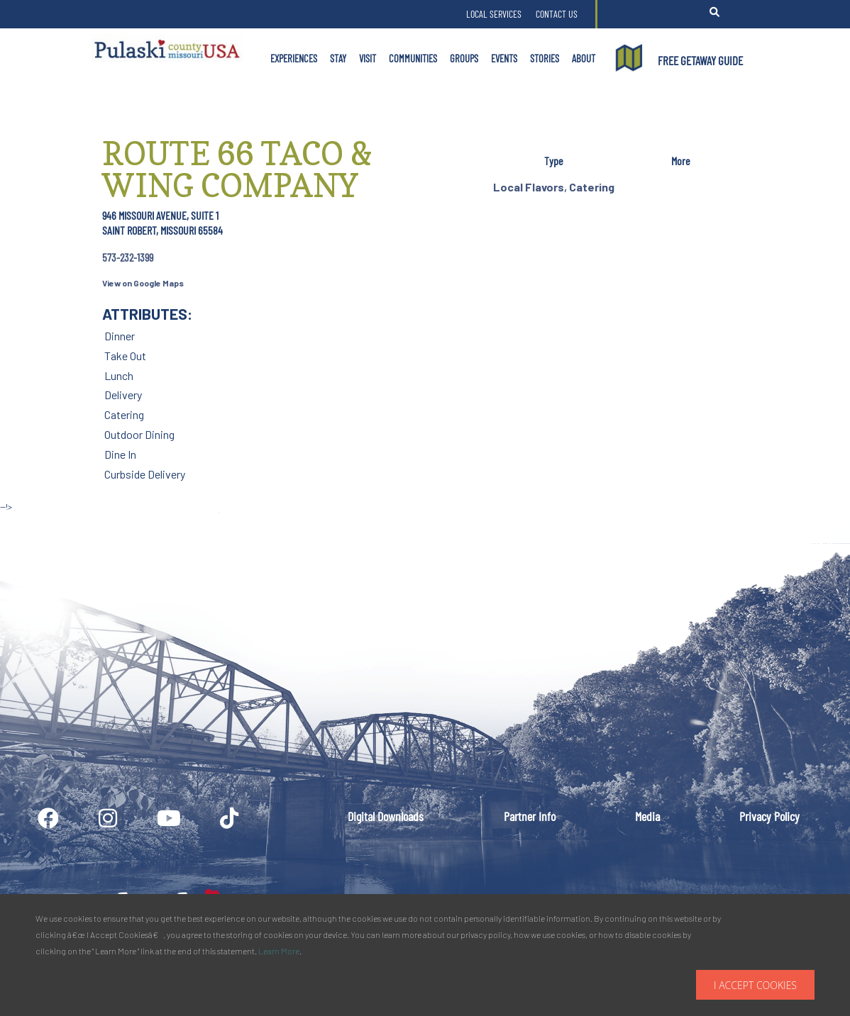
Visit (367, 58)
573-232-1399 (127, 257)
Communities (413, 58)
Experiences (293, 58)
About (583, 58)
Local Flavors (528, 187)
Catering (591, 187)
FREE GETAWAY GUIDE (700, 60)
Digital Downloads (386, 816)
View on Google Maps (143, 283)
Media (647, 816)
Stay (338, 58)
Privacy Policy (769, 816)
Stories (544, 58)
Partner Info (530, 816)
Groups (464, 58)
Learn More (278, 951)
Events (504, 58)
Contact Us (557, 14)
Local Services (493, 14)
